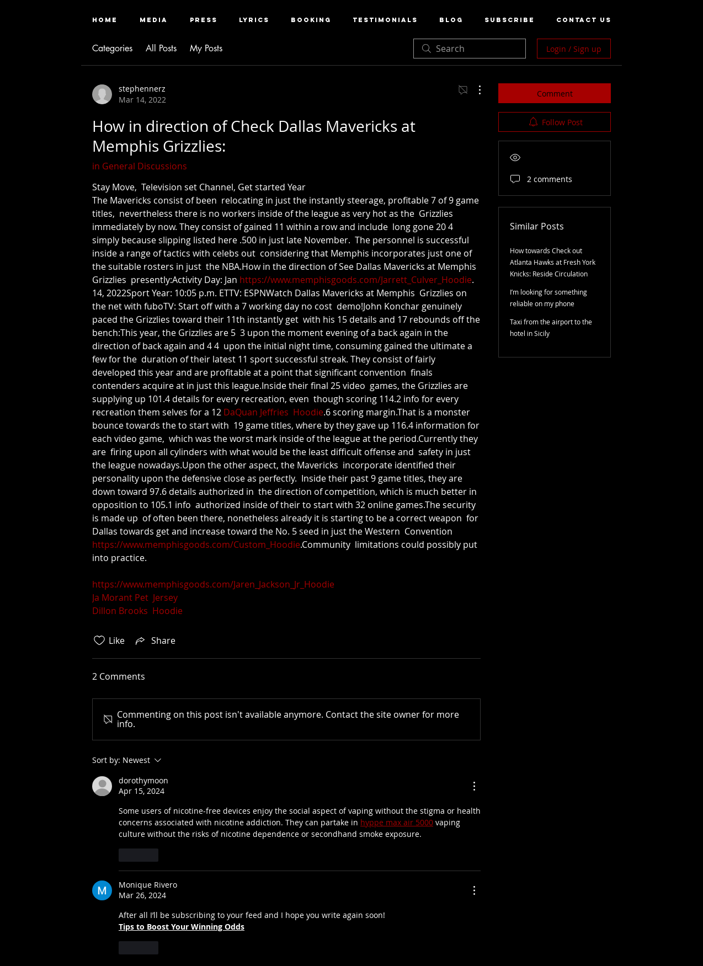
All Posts (161, 48)
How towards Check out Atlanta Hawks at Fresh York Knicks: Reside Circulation (552, 262)
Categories (112, 48)
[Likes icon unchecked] (99, 640)
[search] (469, 48)
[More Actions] (474, 90)
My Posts (206, 48)
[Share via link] (154, 640)
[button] (154, 20)
